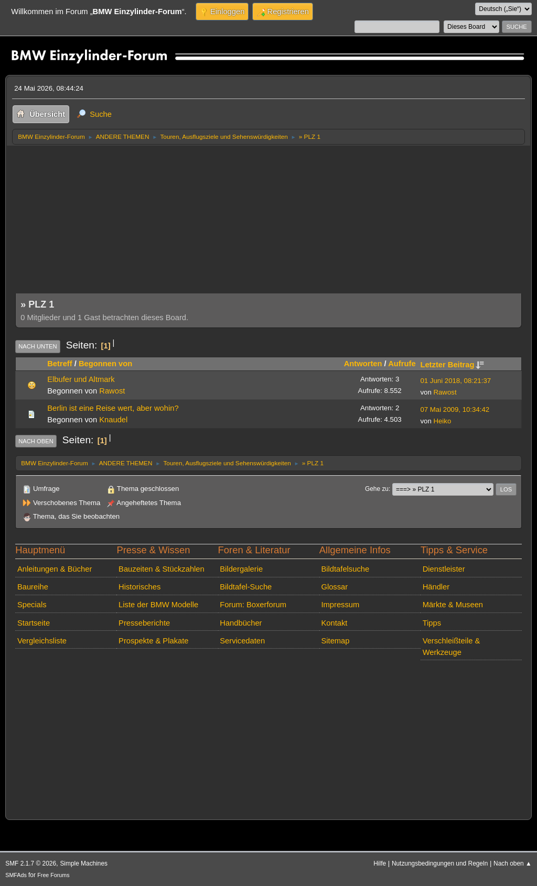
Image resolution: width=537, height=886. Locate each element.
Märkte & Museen (453, 604)
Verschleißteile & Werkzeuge (451, 647)
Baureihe (32, 587)
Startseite (33, 623)
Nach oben (35, 441)
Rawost (112, 391)
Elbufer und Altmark (80, 379)
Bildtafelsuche (345, 569)
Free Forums (53, 875)
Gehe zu (377, 489)
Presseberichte (144, 623)
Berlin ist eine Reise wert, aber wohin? (112, 408)
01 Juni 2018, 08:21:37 (455, 381)
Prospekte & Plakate (153, 641)
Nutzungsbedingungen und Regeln (440, 863)
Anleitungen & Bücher (54, 569)
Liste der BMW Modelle (158, 604)
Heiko (442, 421)
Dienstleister (444, 569)
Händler (436, 587)
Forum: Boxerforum (253, 604)
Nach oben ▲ (512, 863)
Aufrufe (401, 363)
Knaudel (113, 419)
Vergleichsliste (42, 641)
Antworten (363, 363)
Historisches (139, 587)
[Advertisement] (268, 223)
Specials (32, 604)
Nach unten (37, 346)
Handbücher (241, 623)
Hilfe (379, 863)
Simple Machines (84, 863)
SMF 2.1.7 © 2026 (30, 863)
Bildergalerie (241, 569)
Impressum (340, 604)
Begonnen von (105, 363)
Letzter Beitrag (452, 364)
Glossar (334, 587)
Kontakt (334, 623)
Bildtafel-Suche (246, 587)
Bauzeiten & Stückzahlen (162, 569)
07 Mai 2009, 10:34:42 (454, 409)
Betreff (59, 363)
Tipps (432, 623)
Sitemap (335, 641)
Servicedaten (242, 641)
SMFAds (16, 875)
